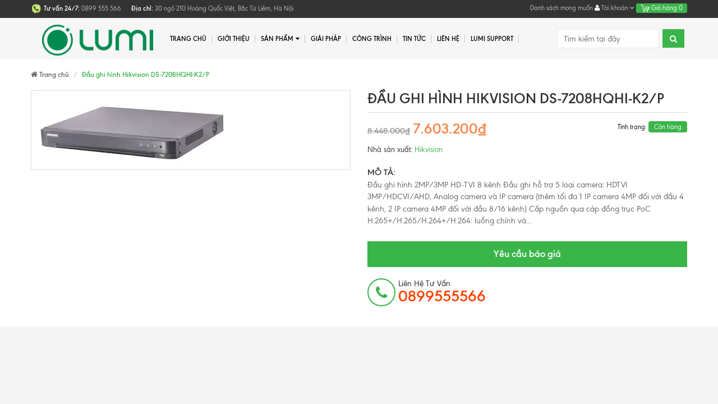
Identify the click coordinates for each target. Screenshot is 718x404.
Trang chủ (188, 39)
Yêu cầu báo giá (527, 253)
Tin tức (414, 39)
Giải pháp (326, 39)
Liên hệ (448, 39)
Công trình (372, 39)
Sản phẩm (280, 39)
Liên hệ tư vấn (442, 292)
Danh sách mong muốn (561, 8)
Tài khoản (614, 8)
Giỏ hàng (662, 8)
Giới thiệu (234, 39)
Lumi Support (492, 39)
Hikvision (429, 149)
